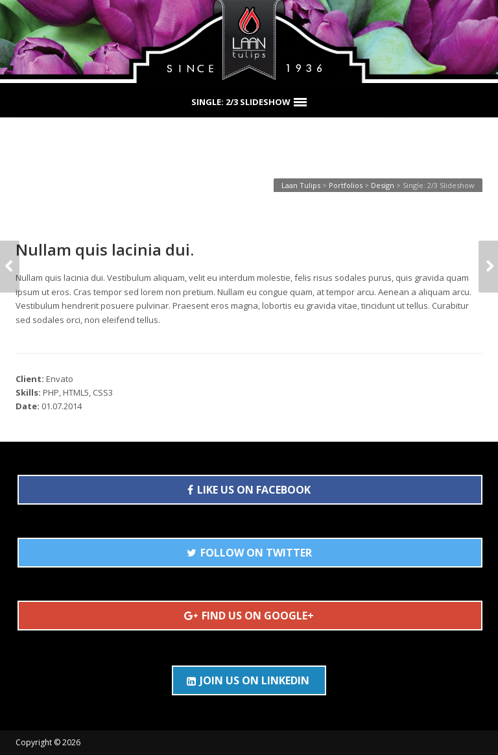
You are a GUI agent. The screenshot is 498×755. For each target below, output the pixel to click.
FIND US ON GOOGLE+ (249, 615)
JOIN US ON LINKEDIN (248, 680)
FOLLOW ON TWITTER (249, 552)
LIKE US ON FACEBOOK (249, 490)
